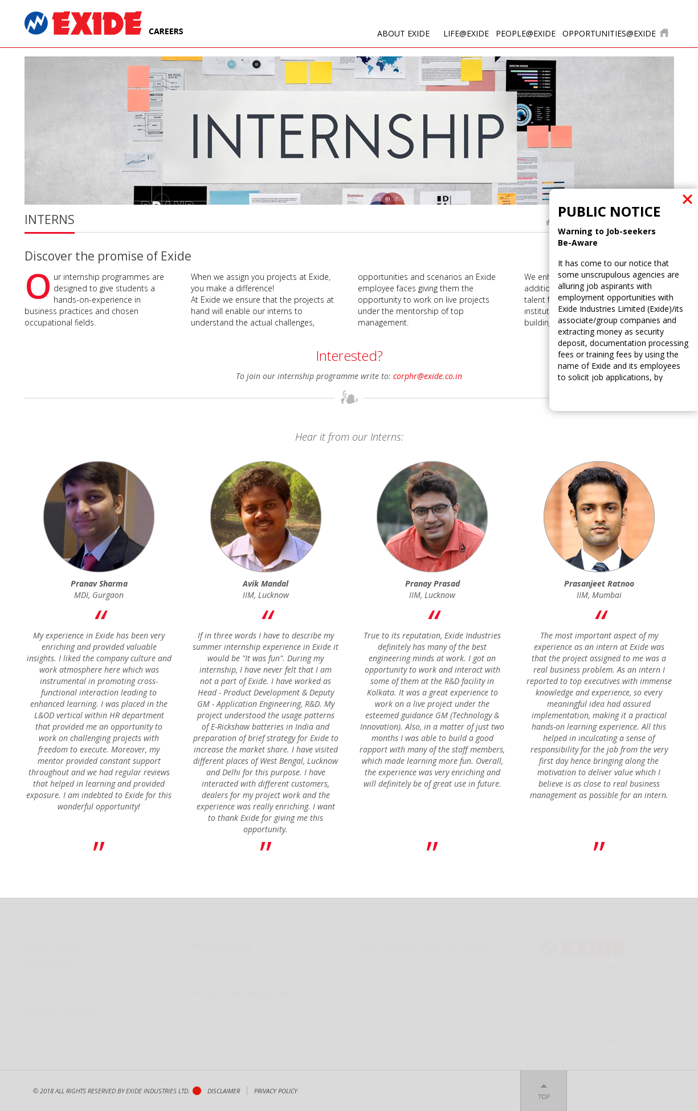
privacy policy (275, 1090)
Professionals (223, 1031)
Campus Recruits (227, 1017)
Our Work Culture (64, 988)
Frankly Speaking (228, 970)
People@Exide (526, 33)
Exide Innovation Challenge (424, 942)
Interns (211, 1003)
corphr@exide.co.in (427, 376)
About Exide (403, 33)
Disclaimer (223, 1090)
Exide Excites (54, 974)
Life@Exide (466, 33)
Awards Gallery (62, 1007)
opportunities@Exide (609, 33)
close (687, 199)
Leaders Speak (222, 956)
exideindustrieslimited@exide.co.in (596, 1036)
